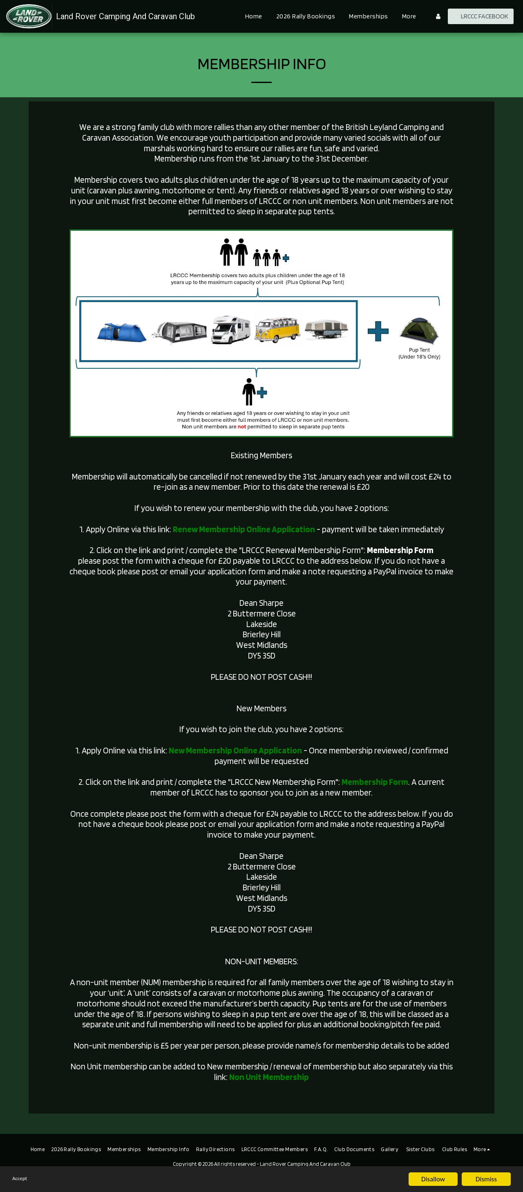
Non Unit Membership (269, 1077)
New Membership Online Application (235, 750)
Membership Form (375, 782)
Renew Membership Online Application (244, 529)
